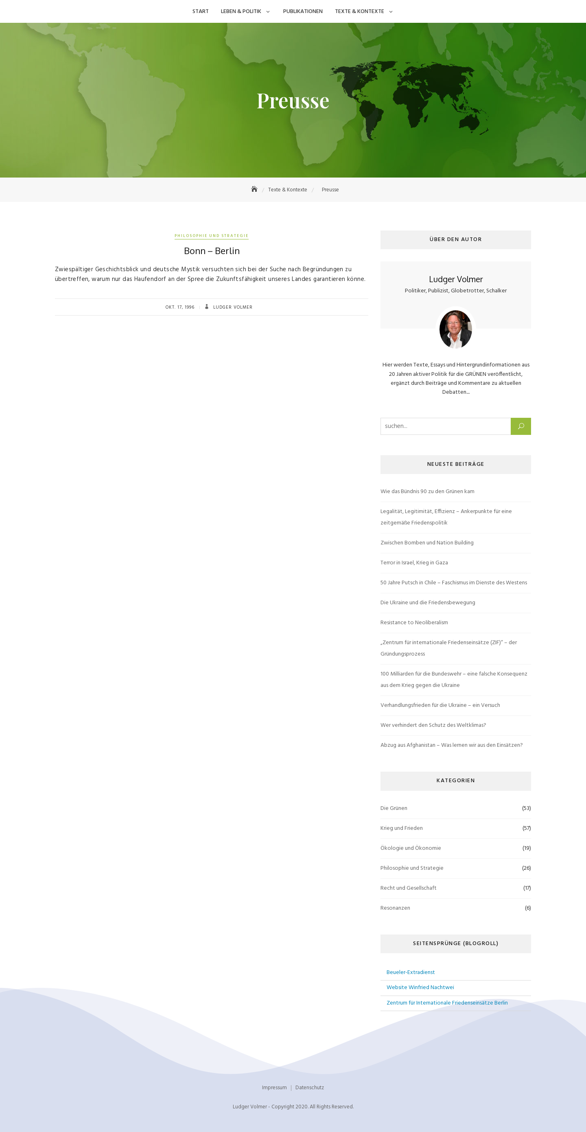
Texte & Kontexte (359, 11)
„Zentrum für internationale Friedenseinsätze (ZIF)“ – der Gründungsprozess (448, 648)
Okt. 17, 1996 (180, 307)
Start (200, 11)
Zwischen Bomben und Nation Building (427, 543)
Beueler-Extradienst (411, 972)
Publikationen (303, 11)
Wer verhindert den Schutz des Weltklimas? (433, 725)
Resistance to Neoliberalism (414, 622)
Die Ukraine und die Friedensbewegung (427, 603)
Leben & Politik (241, 11)
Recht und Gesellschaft (408, 888)
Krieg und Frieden (401, 828)
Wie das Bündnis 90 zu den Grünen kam (427, 491)
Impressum (274, 1088)
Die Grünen (393, 808)
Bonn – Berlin (212, 250)
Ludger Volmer (232, 307)
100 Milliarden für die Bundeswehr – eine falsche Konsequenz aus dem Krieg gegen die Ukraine (453, 679)
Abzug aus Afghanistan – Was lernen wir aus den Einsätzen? (451, 745)
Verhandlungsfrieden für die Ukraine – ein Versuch (440, 705)
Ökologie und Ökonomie (410, 848)
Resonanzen (395, 908)
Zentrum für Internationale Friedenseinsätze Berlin (447, 1003)
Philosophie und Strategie (212, 236)
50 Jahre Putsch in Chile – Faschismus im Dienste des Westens (453, 583)
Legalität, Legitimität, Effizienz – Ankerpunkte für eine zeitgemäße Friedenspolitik (446, 517)
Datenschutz (309, 1088)
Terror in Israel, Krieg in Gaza (414, 563)
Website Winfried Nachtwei (420, 987)
